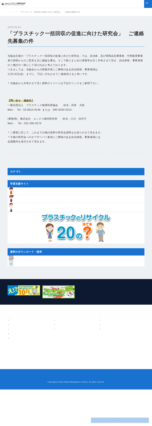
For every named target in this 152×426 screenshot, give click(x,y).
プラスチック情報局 (17, 389)
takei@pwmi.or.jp (26, 114)
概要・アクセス (17, 357)
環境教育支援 (62, 366)
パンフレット (107, 357)
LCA (58, 361)
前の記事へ (27, 164)
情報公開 (14, 375)
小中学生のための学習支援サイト (69, 389)
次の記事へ (124, 164)
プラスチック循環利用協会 (19, 12)
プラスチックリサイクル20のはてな (70, 394)
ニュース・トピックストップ (78, 164)
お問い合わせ (64, 413)
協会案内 (12, 352)
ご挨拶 (13, 361)
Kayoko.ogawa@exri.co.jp (31, 128)
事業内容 (57, 352)
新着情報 (63, 12)
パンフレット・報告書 (110, 352)
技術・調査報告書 (109, 361)
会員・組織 (15, 371)
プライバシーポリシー (84, 413)
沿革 (12, 366)
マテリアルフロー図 (65, 357)
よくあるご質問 (15, 394)
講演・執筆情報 (108, 366)
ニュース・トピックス (45, 12)
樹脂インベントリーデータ (66, 383)
